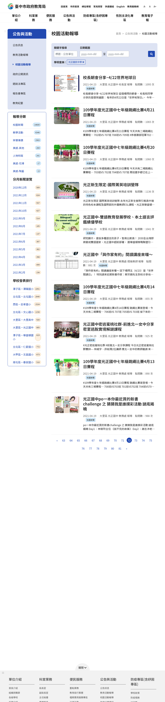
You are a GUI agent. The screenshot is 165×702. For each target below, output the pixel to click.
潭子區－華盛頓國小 (27, 337)
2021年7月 (27, 234)
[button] (82, 666)
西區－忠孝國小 (27, 304)
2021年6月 (27, 241)
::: (5, 31)
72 (129, 440)
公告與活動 (69, 17)
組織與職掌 (14, 692)
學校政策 (135, 692)
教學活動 (27, 132)
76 (83, 448)
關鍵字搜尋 (60, 48)
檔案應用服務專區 (79, 697)
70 (115, 440)
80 (112, 448)
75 (150, 440)
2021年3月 (27, 265)
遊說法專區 (19, 84)
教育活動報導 (20, 55)
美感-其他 (27, 148)
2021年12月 (27, 195)
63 (63, 440)
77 (90, 448)
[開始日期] (91, 54)
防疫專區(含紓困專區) (95, 17)
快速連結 (109, 6)
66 (85, 440)
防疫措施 (135, 697)
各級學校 (13, 697)
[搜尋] (151, 54)
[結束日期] (118, 54)
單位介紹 (16, 17)
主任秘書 (43, 697)
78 (97, 448)
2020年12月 (27, 187)
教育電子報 (147, 17)
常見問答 (97, 6)
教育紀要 (18, 103)
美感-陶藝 (27, 171)
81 (120, 448)
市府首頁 (74, 6)
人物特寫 (27, 156)
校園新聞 (27, 125)
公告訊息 (18, 45)
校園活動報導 (23, 64)
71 (122, 440)
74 (143, 440)
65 (78, 440)
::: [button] (3, 672)
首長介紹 (13, 688)
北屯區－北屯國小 (27, 296)
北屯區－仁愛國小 (27, 347)
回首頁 (64, 6)
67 (93, 440)
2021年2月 (27, 272)
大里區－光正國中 (27, 327)
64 (71, 440)
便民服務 (50, 17)
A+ (155, 6)
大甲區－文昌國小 (27, 354)
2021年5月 (27, 249)
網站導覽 (86, 6)
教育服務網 (133, 6)
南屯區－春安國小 (27, 362)
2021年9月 (27, 218)
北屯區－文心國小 (27, 312)
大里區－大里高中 (27, 320)
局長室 (42, 688)
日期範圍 (85, 48)
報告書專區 (19, 93)
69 (108, 440)
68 (100, 440)
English (121, 6)
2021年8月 (27, 226)
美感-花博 (27, 163)
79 (105, 448)
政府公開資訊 (20, 74)
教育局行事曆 (76, 692)
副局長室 (43, 692)
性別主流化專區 (124, 17)
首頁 (118, 33)
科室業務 (33, 17)
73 (135, 440)
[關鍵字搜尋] (65, 54)
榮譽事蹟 (27, 140)
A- (145, 6)
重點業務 (74, 688)
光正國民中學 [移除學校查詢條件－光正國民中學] (76, 62)
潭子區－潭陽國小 (27, 289)
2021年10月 (27, 211)
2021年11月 (27, 203)
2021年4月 (27, 257)
